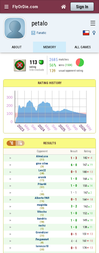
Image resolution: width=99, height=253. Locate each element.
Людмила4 (42, 239)
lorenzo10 (42, 246)
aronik (42, 177)
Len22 (42, 170)
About (17, 47)
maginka (42, 205)
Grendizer (42, 232)
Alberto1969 (42, 198)
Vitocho (42, 211)
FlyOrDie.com (25, 6)
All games (82, 47)
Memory (49, 47)
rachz (42, 225)
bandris (42, 218)
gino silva (42, 163)
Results (49, 143)
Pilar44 (42, 184)
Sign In (82, 6)
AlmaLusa (42, 156)
